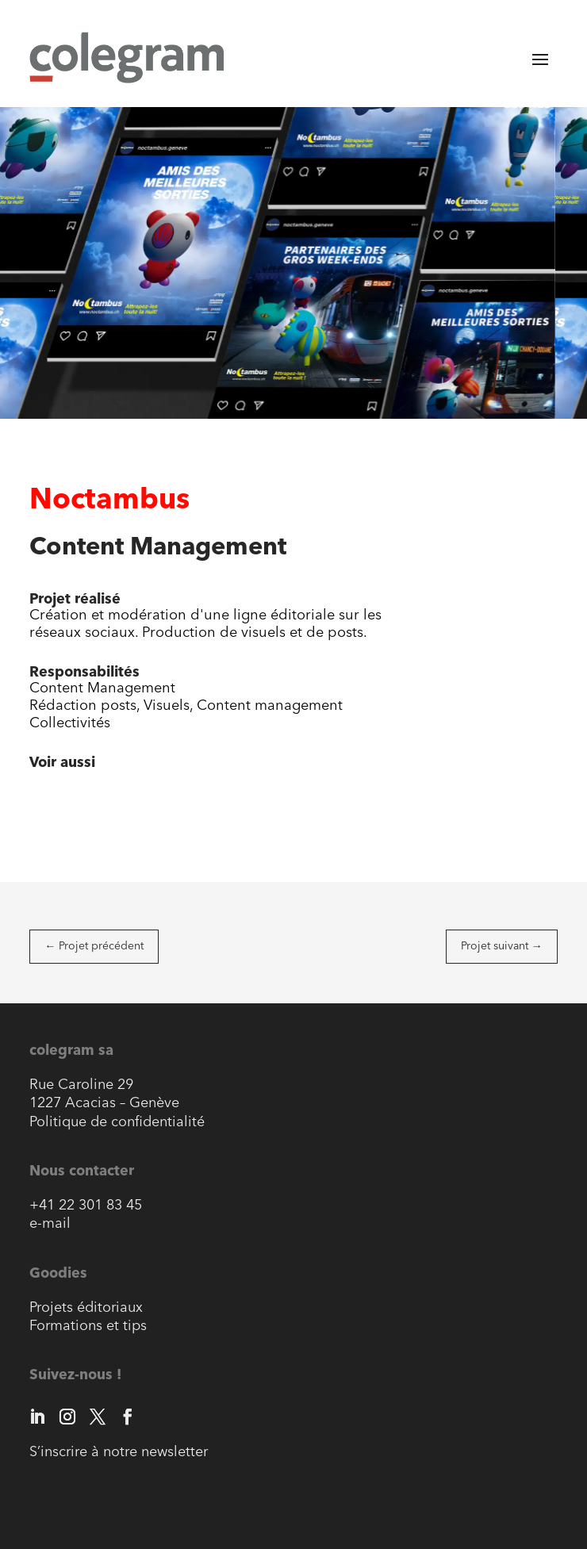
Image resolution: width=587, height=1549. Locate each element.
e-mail (50, 1224)
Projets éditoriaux (86, 1308)
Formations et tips (88, 1326)
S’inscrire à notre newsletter (118, 1452)
